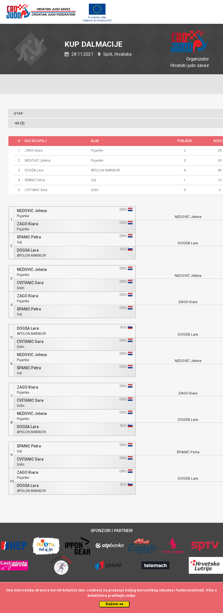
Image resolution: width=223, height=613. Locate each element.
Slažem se (114, 604)
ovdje (130, 595)
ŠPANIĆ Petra (29, 237)
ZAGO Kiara (27, 224)
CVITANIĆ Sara (30, 283)
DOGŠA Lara (28, 250)
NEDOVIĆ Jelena (32, 211)
